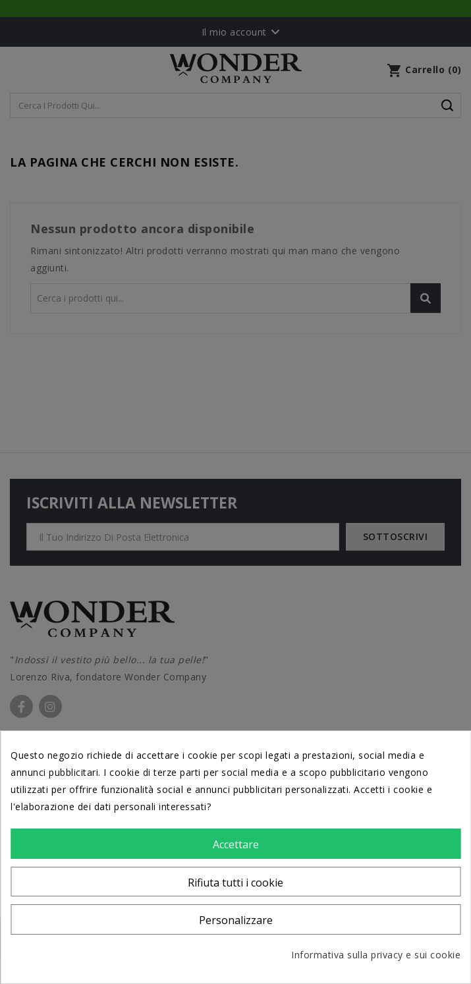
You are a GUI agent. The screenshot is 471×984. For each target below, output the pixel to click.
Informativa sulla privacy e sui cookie (375, 954)
